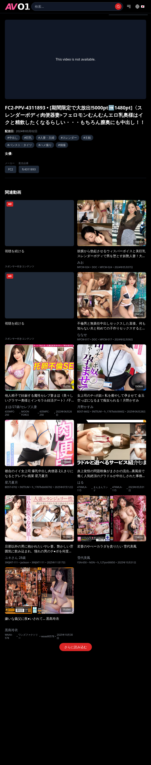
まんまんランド (100, 489)
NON (92, 562)
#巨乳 (28, 138)
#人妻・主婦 (46, 138)
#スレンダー (69, 138)
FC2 (10, 169)
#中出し (12, 138)
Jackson (24, 562)
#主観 (87, 138)
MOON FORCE (25, 413)
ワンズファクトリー (28, 636)
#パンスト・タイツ (19, 145)
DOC (94, 267)
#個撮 (62, 145)
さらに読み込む (75, 647)
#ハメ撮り (45, 145)
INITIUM (97, 411)
